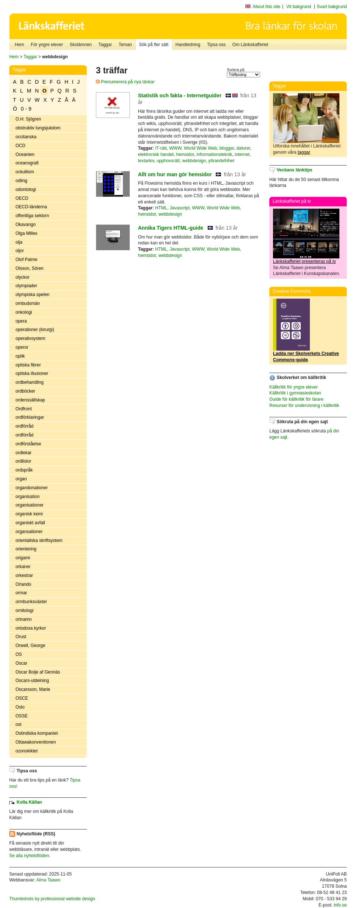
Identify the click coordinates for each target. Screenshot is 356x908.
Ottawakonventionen (35, 742)
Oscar (21, 663)
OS (18, 654)
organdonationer (31, 487)
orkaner (23, 566)
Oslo (20, 707)
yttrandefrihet (221, 160)
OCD (20, 145)
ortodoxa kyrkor (30, 628)
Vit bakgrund (298, 6)
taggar (304, 152)
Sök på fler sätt (154, 44)
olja (19, 242)
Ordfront (23, 408)
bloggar (227, 148)
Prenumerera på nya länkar (125, 81)
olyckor (22, 277)
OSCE (21, 698)
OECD (21, 198)
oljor (19, 250)
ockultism (24, 171)
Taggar (105, 44)
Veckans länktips (294, 170)
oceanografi (27, 163)
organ (21, 478)
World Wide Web (200, 148)
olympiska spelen (32, 294)
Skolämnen (81, 44)
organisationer (29, 505)
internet (242, 154)
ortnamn (23, 619)
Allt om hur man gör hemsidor (175, 174)
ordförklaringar (29, 417)
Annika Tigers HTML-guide (170, 228)
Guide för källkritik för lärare (296, 399)
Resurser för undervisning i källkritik (304, 405)
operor (21, 347)
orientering (26, 549)
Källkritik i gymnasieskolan (295, 393)
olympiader (26, 285)
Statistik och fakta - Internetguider (179, 95)
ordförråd (24, 426)
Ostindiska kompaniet (36, 733)
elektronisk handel (156, 154)
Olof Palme (26, 259)
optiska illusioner (31, 373)
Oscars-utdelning (32, 680)
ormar (21, 592)
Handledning (188, 44)
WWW (175, 148)
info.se (340, 905)
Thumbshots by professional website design (52, 898)
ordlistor (23, 461)
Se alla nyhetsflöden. (29, 855)
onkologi (23, 312)
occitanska (26, 136)
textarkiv (146, 160)
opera (21, 321)
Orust (20, 636)
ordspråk (24, 470)
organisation (27, 496)
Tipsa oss (216, 44)
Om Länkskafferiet (250, 44)
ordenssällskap (30, 400)
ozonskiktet (26, 751)
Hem (19, 44)
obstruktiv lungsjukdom (38, 128)
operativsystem (30, 338)
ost (18, 724)
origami (22, 557)
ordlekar (23, 452)
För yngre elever (47, 44)
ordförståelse (28, 443)
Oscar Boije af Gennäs (37, 672)
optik (20, 356)
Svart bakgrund (332, 6)
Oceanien (24, 154)
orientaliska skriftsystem (38, 540)
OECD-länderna (31, 206)
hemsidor (185, 154)
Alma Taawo (48, 880)
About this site (266, 6)
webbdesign (194, 160)
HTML (161, 208)
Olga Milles (26, 233)
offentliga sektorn (32, 215)
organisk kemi (29, 513)
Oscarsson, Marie (32, 689)
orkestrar (24, 575)
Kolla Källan (29, 802)
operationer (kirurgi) (34, 329)
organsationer (28, 531)
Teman (125, 44)
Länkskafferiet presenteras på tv (304, 261)
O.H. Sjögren (28, 119)
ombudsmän (27, 303)
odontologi (25, 189)
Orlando (23, 584)
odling (21, 180)
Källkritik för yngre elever (293, 387)
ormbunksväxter (31, 601)
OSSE (21, 716)
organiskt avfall (30, 522)
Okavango (25, 224)
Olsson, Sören (29, 268)
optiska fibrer (28, 365)
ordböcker (25, 391)
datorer (243, 148)
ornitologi (24, 610)
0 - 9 (26, 109)
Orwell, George (30, 645)
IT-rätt (160, 148)
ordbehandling (29, 382)
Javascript (180, 208)
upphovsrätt (168, 160)
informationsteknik (214, 154)
